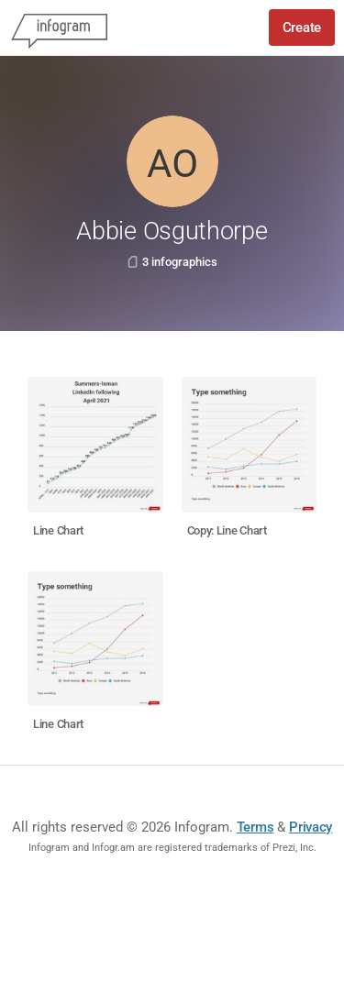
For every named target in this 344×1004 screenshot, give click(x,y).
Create (302, 27)
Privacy (310, 827)
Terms (255, 827)
